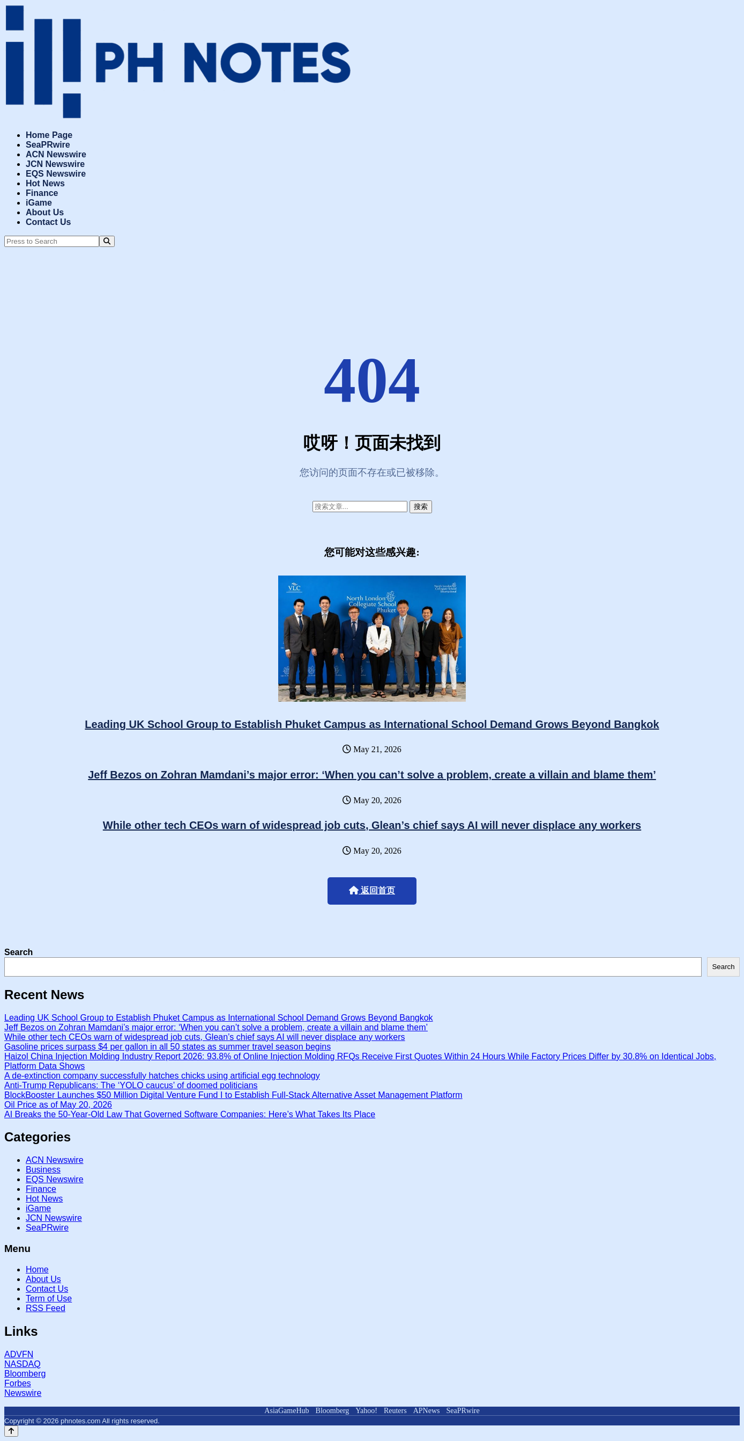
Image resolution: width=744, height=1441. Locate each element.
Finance (42, 193)
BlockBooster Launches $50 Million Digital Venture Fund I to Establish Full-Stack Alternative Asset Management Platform (233, 1095)
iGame (39, 202)
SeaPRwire (48, 144)
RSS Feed (45, 1308)
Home (37, 1269)
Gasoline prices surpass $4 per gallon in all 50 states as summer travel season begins (167, 1046)
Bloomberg (25, 1373)
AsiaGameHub (286, 1411)
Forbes (17, 1383)
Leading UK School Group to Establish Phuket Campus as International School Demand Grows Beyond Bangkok (372, 724)
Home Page (49, 135)
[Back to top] (11, 1431)
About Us (45, 212)
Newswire (22, 1393)
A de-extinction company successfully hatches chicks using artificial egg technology (162, 1075)
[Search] (107, 241)
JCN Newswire (55, 164)
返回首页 (372, 890)
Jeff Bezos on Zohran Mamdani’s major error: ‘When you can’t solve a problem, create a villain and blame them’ (372, 775)
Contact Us (48, 222)
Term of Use (49, 1298)
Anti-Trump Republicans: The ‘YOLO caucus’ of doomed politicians (131, 1085)
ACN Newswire (56, 154)
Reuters (395, 1411)
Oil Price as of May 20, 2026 (58, 1104)
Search (18, 952)
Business (43, 1169)
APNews (426, 1411)
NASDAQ (22, 1364)
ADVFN (18, 1354)
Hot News (45, 183)
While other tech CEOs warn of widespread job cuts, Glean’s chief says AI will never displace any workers (372, 825)
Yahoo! (366, 1411)
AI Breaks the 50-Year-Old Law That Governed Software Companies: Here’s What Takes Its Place (189, 1114)
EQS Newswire (56, 173)
